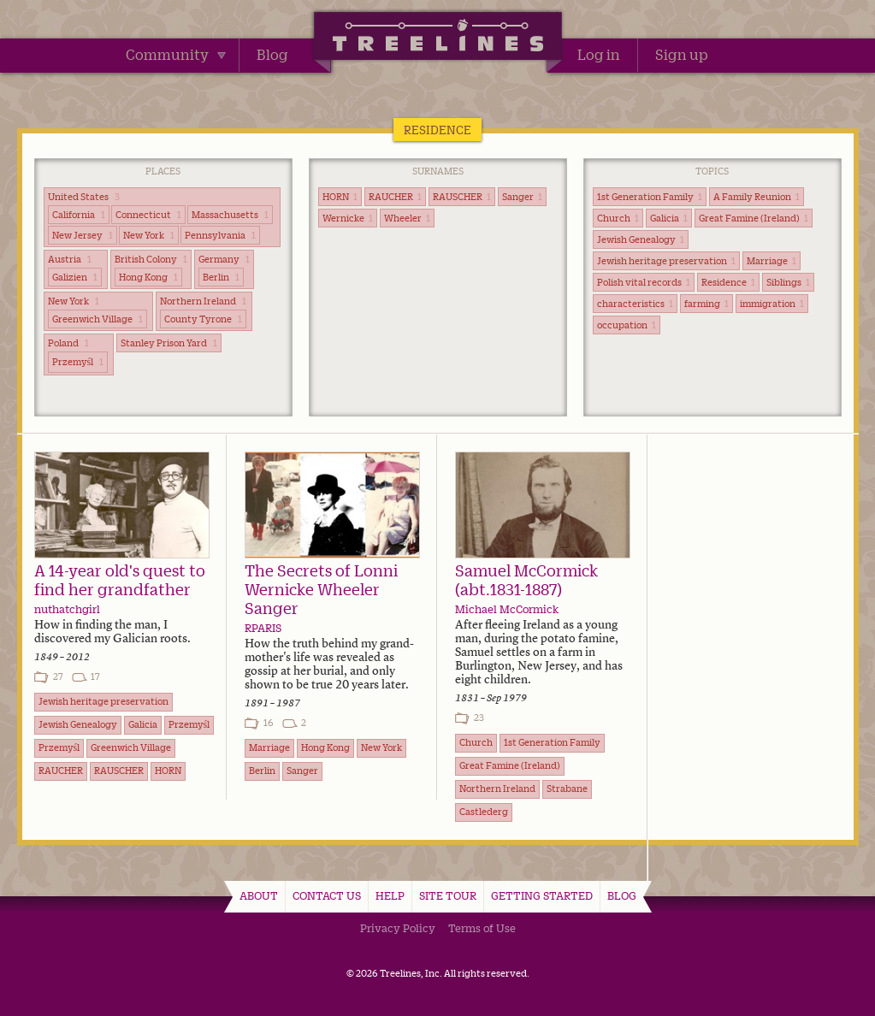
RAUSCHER (462, 197)
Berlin (221, 277)
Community (176, 54)
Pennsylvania (220, 235)
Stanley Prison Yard (169, 343)
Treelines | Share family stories (437, 38)
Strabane (567, 788)
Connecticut (148, 215)
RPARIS (263, 628)
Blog (272, 54)
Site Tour (447, 895)
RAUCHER (395, 197)
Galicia (669, 218)
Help (390, 895)
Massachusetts (230, 215)
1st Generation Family (649, 197)
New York (148, 235)
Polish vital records (643, 282)
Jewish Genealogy (640, 239)
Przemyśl (78, 362)
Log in (598, 54)
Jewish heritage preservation (666, 261)
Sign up (681, 54)
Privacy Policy (397, 928)
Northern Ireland (203, 301)
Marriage (771, 261)
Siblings (788, 282)
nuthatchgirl (67, 609)
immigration (772, 303)
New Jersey (82, 235)
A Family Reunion (756, 197)
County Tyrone (203, 319)
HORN (340, 197)
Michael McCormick (507, 609)
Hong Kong (148, 277)
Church (618, 218)
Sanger (522, 197)
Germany (224, 259)
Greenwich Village (97, 319)
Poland (68, 343)
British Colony (151, 259)
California (78, 215)
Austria (70, 259)
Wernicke (347, 218)
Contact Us (327, 895)
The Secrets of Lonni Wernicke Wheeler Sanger (321, 589)
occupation (626, 325)
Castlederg (483, 811)
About (258, 895)
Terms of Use (482, 928)
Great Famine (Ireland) (753, 218)
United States (84, 197)
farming (706, 303)
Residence (728, 282)
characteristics (635, 303)
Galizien (75, 277)
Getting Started (542, 895)
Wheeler (407, 218)
